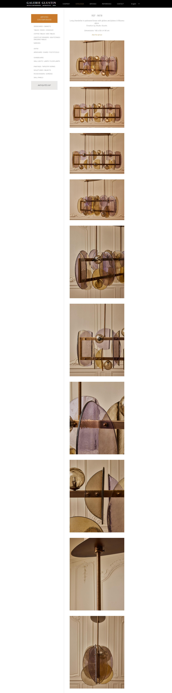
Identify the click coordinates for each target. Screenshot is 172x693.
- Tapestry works (48, 66)
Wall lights (38, 61)
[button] (134, 4)
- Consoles (49, 30)
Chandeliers (38, 57)
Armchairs (38, 52)
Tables (36, 30)
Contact (120, 4)
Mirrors (37, 43)
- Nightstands (54, 37)
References (106, 4)
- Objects (47, 70)
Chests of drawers (41, 37)
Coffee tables (39, 34)
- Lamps (46, 61)
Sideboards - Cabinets (42, 26)
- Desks (42, 30)
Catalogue (80, 4)
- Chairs (45, 52)
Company (66, 4)
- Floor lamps (54, 61)
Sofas (36, 48)
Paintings (37, 66)
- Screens (48, 74)
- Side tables (50, 34)
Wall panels (38, 77)
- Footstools (53, 52)
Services (93, 4)
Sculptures (38, 70)
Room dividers (39, 74)
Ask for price (97, 35)
